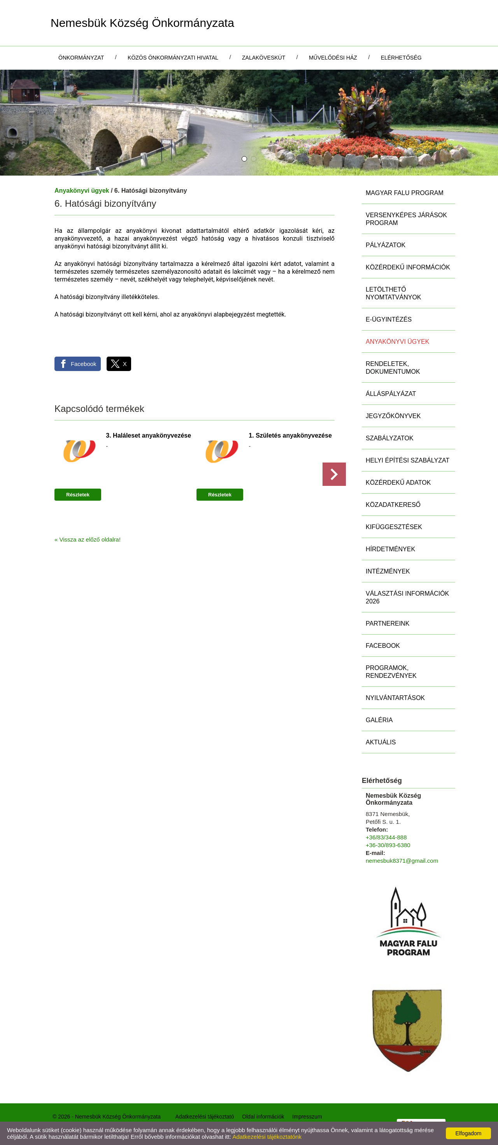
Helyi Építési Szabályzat (407, 460)
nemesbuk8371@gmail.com (402, 860)
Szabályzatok (390, 438)
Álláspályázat (391, 393)
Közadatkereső (393, 504)
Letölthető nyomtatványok (393, 293)
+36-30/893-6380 (388, 845)
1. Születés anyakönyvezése (290, 435)
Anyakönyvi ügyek (81, 190)
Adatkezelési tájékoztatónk (267, 1136)
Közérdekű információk (408, 267)
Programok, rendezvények (391, 672)
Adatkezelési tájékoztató (204, 1116)
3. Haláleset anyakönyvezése (148, 435)
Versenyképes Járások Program (406, 219)
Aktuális (381, 742)
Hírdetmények (390, 549)
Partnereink (387, 623)
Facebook (383, 645)
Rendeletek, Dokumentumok (393, 368)
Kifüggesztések (394, 527)
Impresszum (307, 1116)
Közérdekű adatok (398, 482)
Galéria (379, 720)
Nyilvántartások (395, 698)
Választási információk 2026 (407, 597)
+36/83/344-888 (386, 837)
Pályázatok (385, 245)
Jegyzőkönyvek (393, 416)
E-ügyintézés (389, 319)
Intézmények (388, 571)
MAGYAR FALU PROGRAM (405, 193)
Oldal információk (263, 1116)
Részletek (77, 495)
